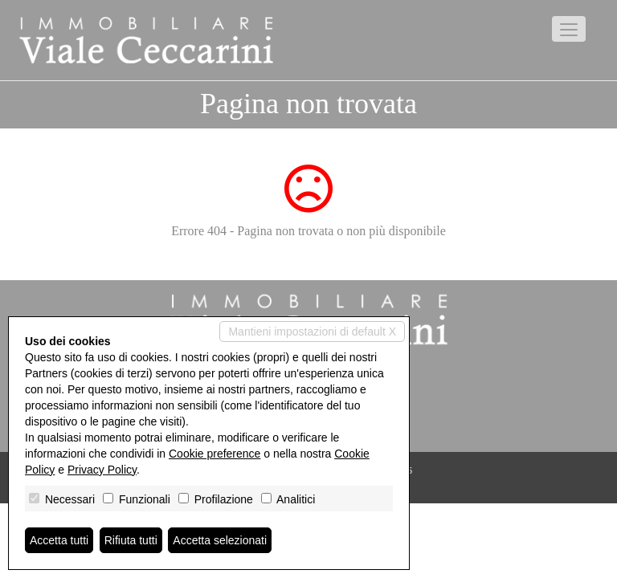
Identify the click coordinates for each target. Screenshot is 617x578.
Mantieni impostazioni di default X (312, 331)
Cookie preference (214, 453)
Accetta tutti (59, 540)
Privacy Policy (102, 469)
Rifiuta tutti (130, 540)
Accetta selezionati (220, 540)
